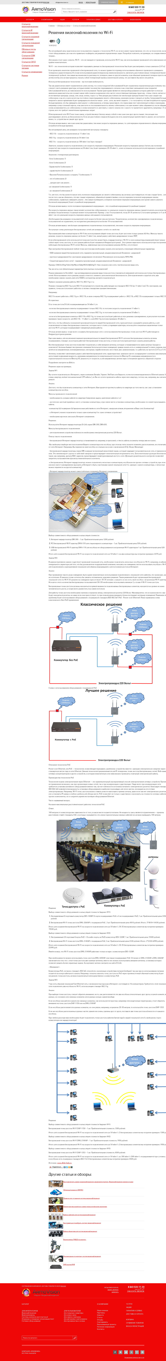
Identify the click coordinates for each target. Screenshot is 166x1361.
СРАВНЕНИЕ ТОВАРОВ (135, 1323)
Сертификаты (102, 1322)
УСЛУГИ (129, 1304)
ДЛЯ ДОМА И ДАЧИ (70, 1315)
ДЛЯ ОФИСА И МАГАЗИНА (72, 1317)
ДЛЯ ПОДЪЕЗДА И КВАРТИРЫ (73, 1313)
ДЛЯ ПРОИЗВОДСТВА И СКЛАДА (74, 1321)
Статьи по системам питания (30, 66)
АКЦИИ (62, 20)
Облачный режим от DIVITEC (73, 1190)
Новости (100, 1315)
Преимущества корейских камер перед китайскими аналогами (85, 1207)
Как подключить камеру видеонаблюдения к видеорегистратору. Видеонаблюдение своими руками (98, 1182)
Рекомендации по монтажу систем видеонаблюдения (82, 1256)
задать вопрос (113, 1290)
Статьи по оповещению (32, 72)
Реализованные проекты (106, 1324)
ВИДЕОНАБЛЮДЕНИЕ (29, 1313)
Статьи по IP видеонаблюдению (30, 31)
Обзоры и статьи (63, 26)
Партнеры (101, 1313)
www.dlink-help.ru (64, 1163)
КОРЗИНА (130, 1319)
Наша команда (102, 1310)
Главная (52, 26)
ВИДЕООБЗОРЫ (135, 20)
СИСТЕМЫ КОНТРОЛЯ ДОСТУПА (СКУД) (35, 1317)
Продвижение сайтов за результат (134, 1357)
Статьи (99, 1317)
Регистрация (91, 2)
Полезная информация (106, 1327)
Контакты (100, 1329)
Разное (25, 75)
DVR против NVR (69, 1265)
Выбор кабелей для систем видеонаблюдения (79, 1215)
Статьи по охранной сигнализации (30, 37)
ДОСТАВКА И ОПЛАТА (115, 20)
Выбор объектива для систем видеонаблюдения (80, 1231)
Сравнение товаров (108, 2)
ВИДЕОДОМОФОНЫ (28, 1315)
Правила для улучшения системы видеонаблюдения (81, 1198)
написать (115, 1292)
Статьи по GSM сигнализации (28, 56)
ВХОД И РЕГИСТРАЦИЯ (135, 1326)
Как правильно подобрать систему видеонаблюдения (82, 1223)
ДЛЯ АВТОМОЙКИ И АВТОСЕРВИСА (75, 1319)
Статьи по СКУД (29, 62)
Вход (81, 2)
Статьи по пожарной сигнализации (31, 44)
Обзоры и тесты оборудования (29, 50)
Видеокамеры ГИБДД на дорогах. (74, 1240)
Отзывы (100, 1320)
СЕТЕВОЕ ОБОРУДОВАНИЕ (31, 1321)
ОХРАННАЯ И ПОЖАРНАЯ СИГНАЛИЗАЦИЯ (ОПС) (38, 1319)
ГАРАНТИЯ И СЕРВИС (93, 20)
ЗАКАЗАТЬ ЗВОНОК (135, 12)
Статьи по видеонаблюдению (30, 25)
